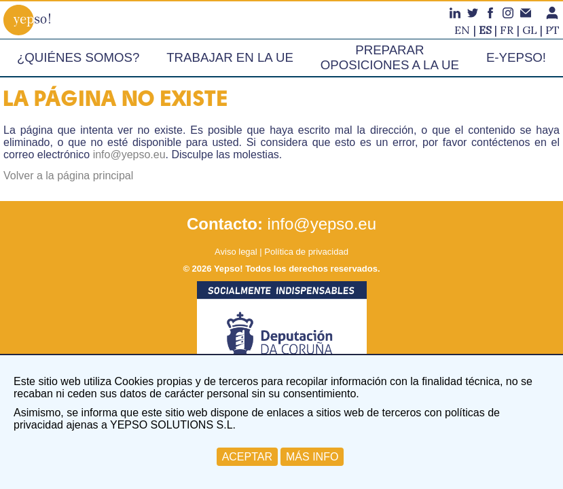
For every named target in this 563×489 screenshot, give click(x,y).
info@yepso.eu (129, 154)
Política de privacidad (306, 252)
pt (552, 30)
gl (529, 30)
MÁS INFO (312, 457)
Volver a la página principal (68, 175)
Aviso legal (236, 252)
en (462, 30)
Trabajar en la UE (229, 57)
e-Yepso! (516, 57)
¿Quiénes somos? (78, 57)
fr (506, 30)
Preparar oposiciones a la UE (390, 57)
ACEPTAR (247, 457)
